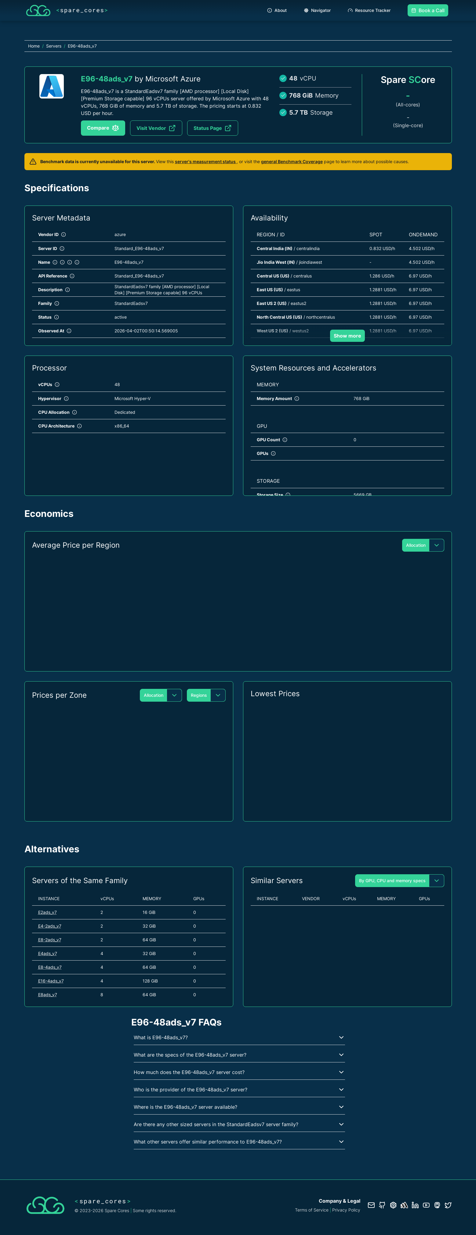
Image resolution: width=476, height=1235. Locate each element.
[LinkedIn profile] (415, 1205)
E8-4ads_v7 (50, 967)
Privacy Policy (346, 1209)
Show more (347, 336)
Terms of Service (312, 1209)
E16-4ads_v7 (51, 980)
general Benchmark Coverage (292, 161)
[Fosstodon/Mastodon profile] (437, 1205)
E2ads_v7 (47, 912)
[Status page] (404, 1205)
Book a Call (428, 10)
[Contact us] (371, 1205)
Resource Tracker (369, 10)
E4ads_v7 (47, 953)
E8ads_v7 (47, 994)
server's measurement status (206, 161)
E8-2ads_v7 (49, 939)
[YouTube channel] (426, 1205)
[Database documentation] (393, 1205)
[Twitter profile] (448, 1205)
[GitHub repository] (382, 1205)
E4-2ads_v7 (49, 926)
